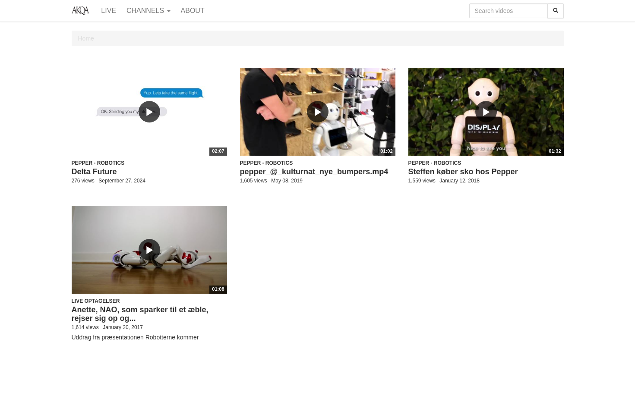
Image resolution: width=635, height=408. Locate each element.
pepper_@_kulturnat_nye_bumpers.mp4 (314, 171)
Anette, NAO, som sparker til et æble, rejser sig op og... (140, 314)
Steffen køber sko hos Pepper (463, 171)
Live (108, 10)
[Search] (555, 10)
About (193, 10)
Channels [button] (148, 10)
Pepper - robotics (98, 163)
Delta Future (94, 171)
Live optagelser (96, 301)
